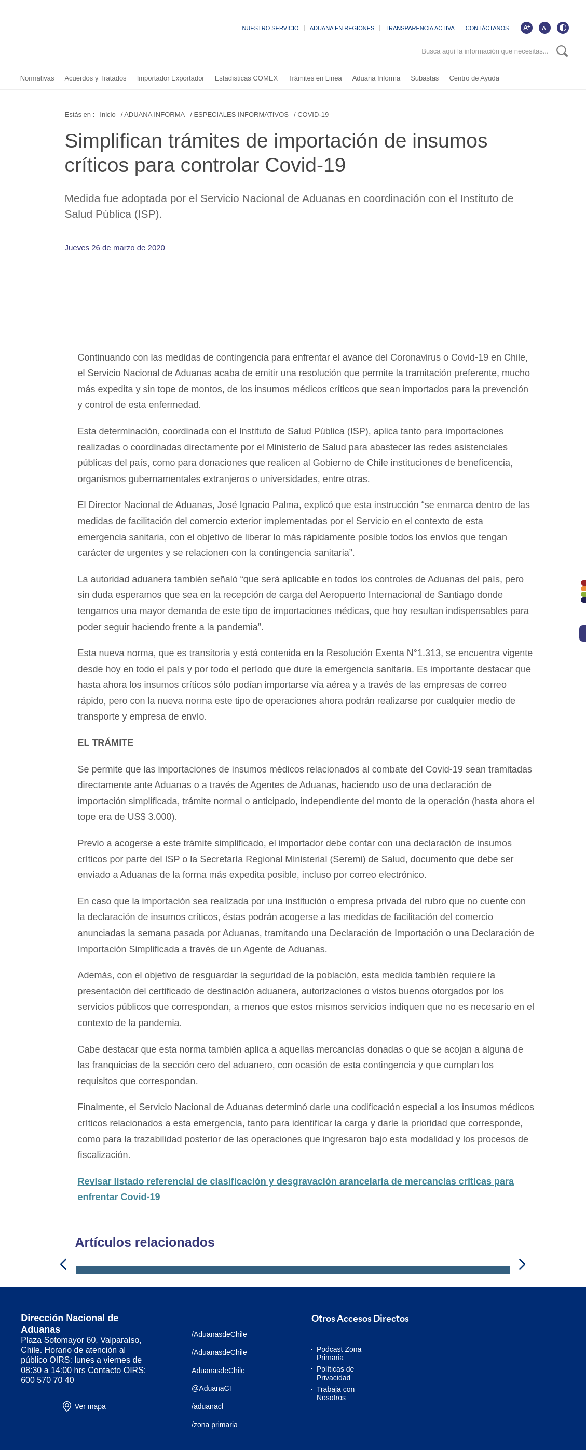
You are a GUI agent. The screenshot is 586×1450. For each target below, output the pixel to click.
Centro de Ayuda (474, 79)
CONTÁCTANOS (487, 28)
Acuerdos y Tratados (95, 79)
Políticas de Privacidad (335, 1373)
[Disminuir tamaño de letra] (545, 28)
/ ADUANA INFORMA (153, 114)
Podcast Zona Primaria (339, 1353)
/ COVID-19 (311, 114)
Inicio (107, 114)
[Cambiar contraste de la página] (563, 28)
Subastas (425, 79)
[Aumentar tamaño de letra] (527, 28)
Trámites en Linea (315, 79)
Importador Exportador (170, 79)
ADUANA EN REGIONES (342, 28)
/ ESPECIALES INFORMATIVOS (239, 114)
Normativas (37, 79)
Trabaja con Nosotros (336, 1393)
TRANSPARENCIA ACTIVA (420, 28)
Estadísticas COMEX (245, 79)
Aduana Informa (376, 79)
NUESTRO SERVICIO (270, 28)
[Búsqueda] (486, 52)
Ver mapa (90, 1407)
